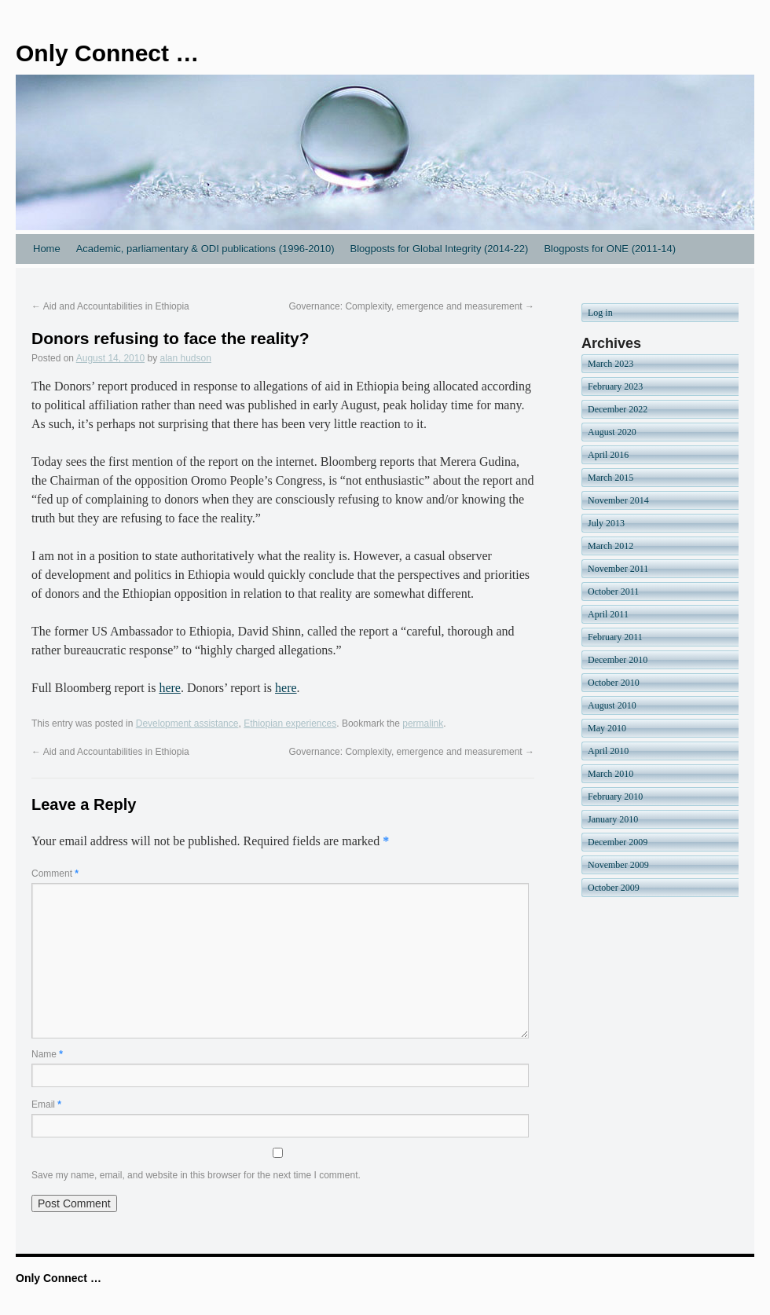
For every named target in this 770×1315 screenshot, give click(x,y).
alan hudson (185, 358)
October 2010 (614, 682)
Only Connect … (107, 53)
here (170, 687)
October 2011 (613, 591)
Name (47, 1054)
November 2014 (618, 500)
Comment (55, 873)
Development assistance (187, 723)
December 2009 (617, 842)
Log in (600, 312)
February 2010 (615, 796)
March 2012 (610, 545)
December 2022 (617, 409)
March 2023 (610, 363)
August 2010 (612, 705)
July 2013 (606, 523)
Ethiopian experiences (290, 723)
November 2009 (618, 864)
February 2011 (615, 637)
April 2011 (608, 614)
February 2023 (615, 386)
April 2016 (608, 454)
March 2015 (610, 477)
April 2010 (608, 750)
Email (46, 1104)
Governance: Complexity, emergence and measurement (411, 306)
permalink (422, 723)
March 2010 (610, 773)
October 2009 (614, 887)
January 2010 (613, 819)
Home (46, 249)
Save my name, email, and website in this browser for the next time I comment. (196, 1175)
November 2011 (618, 568)
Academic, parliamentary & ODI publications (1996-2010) (205, 249)
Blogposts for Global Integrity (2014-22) (439, 249)
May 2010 (607, 728)
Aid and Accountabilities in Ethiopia (110, 306)
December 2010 (617, 659)
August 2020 (612, 432)
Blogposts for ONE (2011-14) (610, 249)
